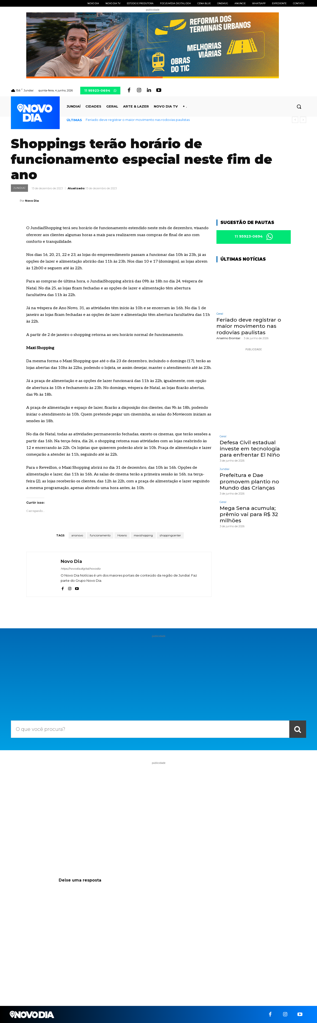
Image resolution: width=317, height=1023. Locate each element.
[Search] (297, 729)
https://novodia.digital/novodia (80, 568)
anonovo (77, 535)
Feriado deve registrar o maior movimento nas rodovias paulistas (138, 120)
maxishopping (143, 535)
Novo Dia (32, 200)
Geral (219, 313)
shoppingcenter (170, 535)
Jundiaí (19, 188)
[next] (303, 120)
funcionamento (100, 535)
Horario (122, 535)
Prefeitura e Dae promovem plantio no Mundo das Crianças (249, 481)
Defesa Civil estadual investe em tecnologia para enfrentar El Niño (250, 448)
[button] (299, 106)
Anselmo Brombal (228, 338)
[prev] (295, 120)
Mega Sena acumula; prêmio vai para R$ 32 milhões (249, 514)
